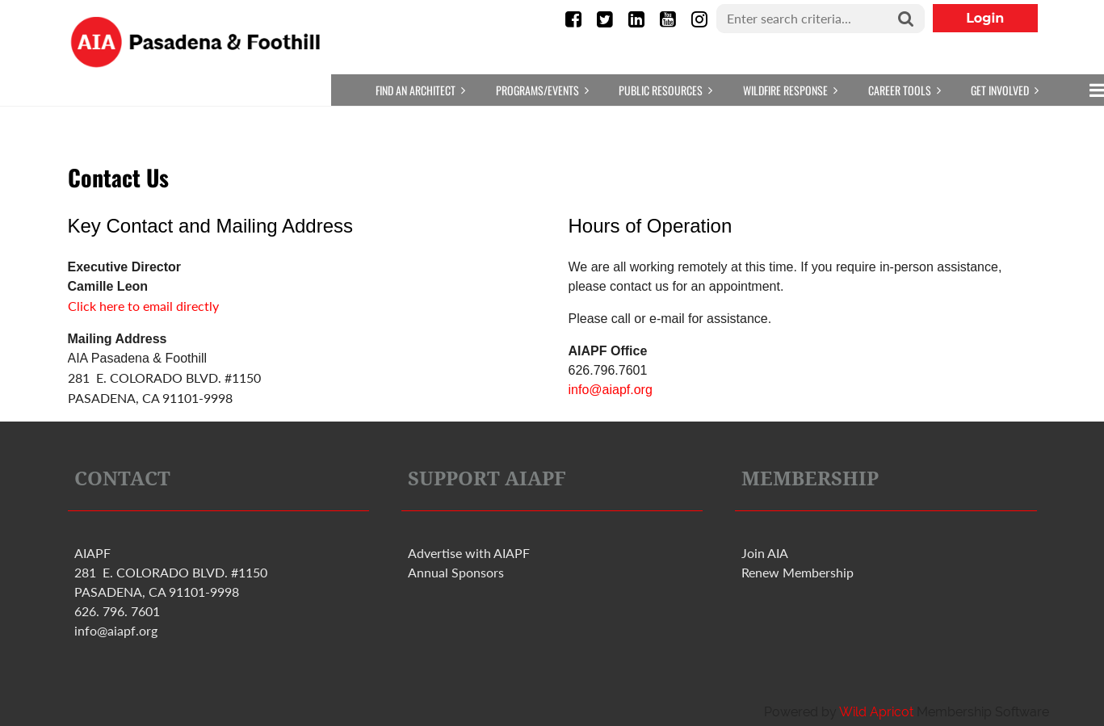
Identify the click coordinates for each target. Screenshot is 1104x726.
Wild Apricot (876, 712)
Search (906, 19)
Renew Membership (797, 572)
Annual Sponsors (456, 572)
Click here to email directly (143, 305)
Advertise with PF (469, 552)
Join (764, 552)
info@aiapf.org (611, 390)
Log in (985, 18)
